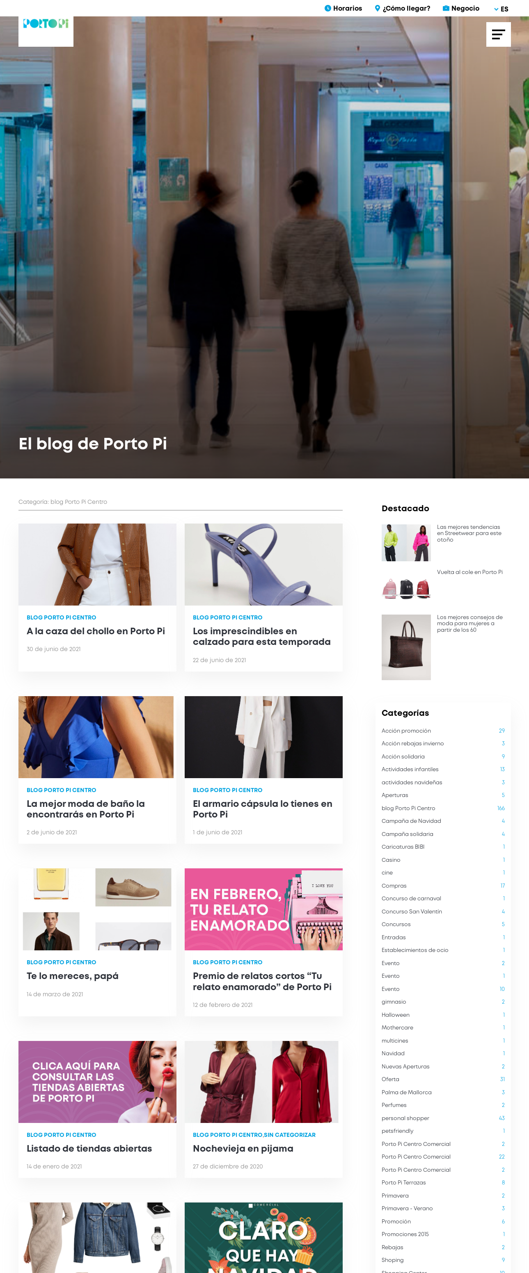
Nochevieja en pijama (243, 1149)
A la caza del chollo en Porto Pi (96, 632)
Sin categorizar (290, 1135)
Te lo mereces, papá (73, 976)
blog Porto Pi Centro (61, 617)
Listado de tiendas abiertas (89, 1149)
